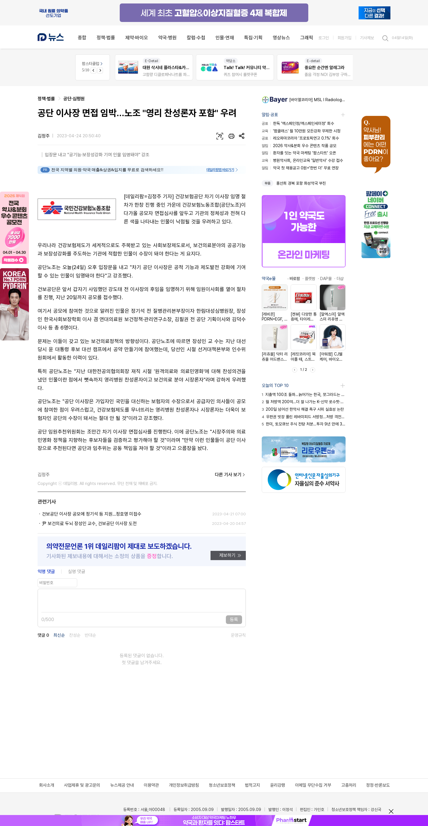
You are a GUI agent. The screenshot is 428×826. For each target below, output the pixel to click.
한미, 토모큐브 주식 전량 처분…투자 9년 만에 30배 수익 (304, 424)
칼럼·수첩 (196, 37)
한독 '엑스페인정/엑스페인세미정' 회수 (298, 123)
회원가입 (344, 37)
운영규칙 (238, 635)
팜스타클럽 (93, 63)
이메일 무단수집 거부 (313, 785)
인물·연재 (224, 37)
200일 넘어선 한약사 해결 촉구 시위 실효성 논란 (303, 409)
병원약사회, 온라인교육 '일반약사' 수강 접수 (302, 160)
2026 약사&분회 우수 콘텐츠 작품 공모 (299, 145)
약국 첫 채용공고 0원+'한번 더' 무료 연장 (300, 168)
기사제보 (367, 37)
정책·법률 (106, 37)
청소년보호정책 (222, 785)
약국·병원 (167, 37)
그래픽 (306, 37)
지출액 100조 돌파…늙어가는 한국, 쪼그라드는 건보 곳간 (304, 394)
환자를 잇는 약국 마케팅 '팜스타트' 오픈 (299, 153)
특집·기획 (253, 37)
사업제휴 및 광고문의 (82, 785)
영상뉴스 (281, 37)
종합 (82, 37)
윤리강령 (277, 785)
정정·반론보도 (378, 785)
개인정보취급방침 (184, 785)
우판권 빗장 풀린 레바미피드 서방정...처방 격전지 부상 (304, 416)
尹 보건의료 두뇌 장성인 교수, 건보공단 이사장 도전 (89, 523)
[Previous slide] (93, 70)
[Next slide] (100, 70)
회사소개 (46, 785)
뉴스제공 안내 (122, 785)
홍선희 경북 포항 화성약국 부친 (301, 183)
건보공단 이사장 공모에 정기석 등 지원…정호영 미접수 (91, 514)
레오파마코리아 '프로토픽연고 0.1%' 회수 (300, 138)
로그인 (323, 37)
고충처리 (348, 785)
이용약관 (151, 785)
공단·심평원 (74, 98)
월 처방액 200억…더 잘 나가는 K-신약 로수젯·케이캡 (304, 401)
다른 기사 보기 (230, 474)
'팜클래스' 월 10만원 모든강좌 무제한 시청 (301, 131)
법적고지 (252, 785)
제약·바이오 (136, 37)
